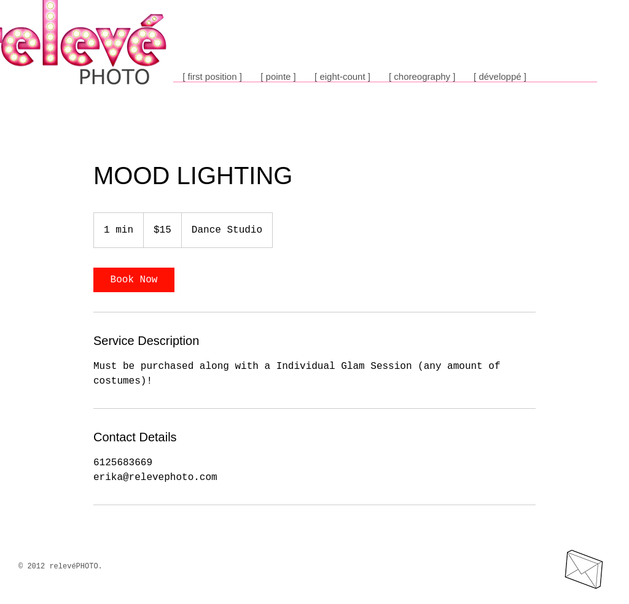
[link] (133, 280)
